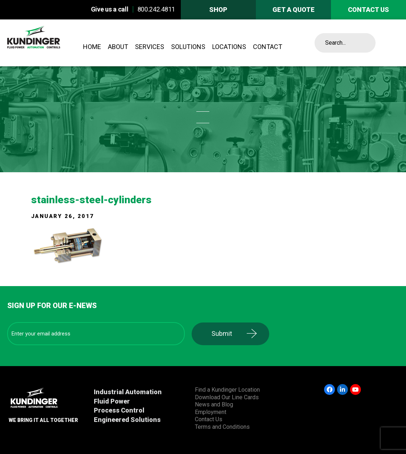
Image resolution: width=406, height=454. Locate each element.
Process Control (119, 410)
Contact (267, 46)
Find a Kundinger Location (227, 389)
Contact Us (208, 419)
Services (149, 46)
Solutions (188, 46)
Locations (229, 46)
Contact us (368, 9)
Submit (221, 333)
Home (92, 46)
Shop (218, 9)
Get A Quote (293, 9)
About (118, 46)
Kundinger (47, 43)
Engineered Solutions (127, 419)
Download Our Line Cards (227, 397)
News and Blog (214, 404)
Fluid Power (112, 401)
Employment (210, 412)
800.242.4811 (156, 9)
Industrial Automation (128, 392)
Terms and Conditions (222, 426)
